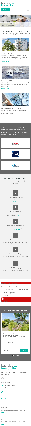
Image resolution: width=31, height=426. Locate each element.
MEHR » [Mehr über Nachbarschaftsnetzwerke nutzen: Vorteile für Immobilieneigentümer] (3, 424)
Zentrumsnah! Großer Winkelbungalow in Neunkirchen (14, 335)
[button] (28, 10)
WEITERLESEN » (15, 201)
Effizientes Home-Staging (15, 254)
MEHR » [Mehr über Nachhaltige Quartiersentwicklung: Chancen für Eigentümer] (3, 412)
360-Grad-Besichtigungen (15, 268)
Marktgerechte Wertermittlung (15, 225)
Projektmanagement (15, 240)
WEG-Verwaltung (6, 53)
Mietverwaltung (6, 81)
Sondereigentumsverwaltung (11, 108)
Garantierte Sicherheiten (15, 211)
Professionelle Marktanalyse (15, 197)
